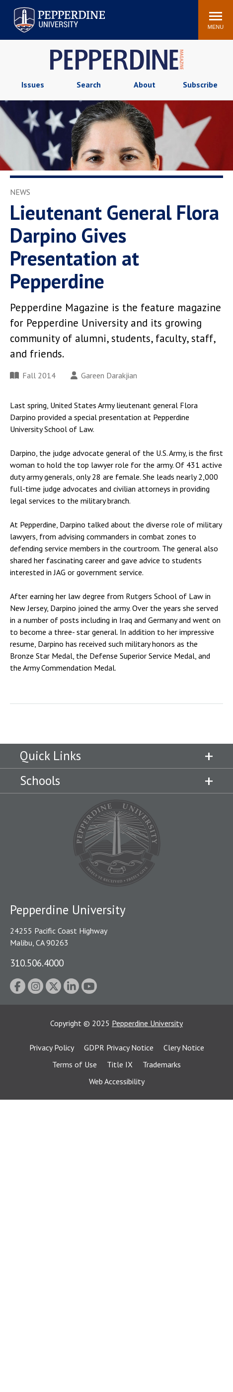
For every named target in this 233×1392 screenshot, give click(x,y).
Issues (32, 84)
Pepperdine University (147, 1023)
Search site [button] (55, 14)
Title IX (120, 1064)
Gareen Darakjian (104, 375)
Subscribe (200, 84)
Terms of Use (74, 1064)
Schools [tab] (40, 780)
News (20, 192)
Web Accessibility (117, 1081)
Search (89, 84)
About (144, 84)
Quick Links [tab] (50, 756)
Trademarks (162, 1064)
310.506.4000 (37, 963)
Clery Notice (183, 1047)
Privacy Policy (51, 1047)
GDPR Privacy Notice (119, 1047)
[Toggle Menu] (215, 20)
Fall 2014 (33, 375)
